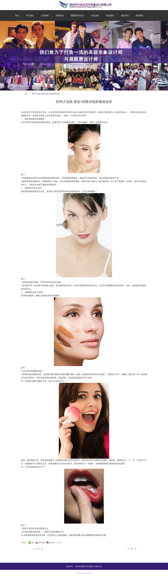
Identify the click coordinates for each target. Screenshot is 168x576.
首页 (26, 94)
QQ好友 (52, 543)
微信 (33, 543)
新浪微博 (42, 543)
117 (59, 543)
